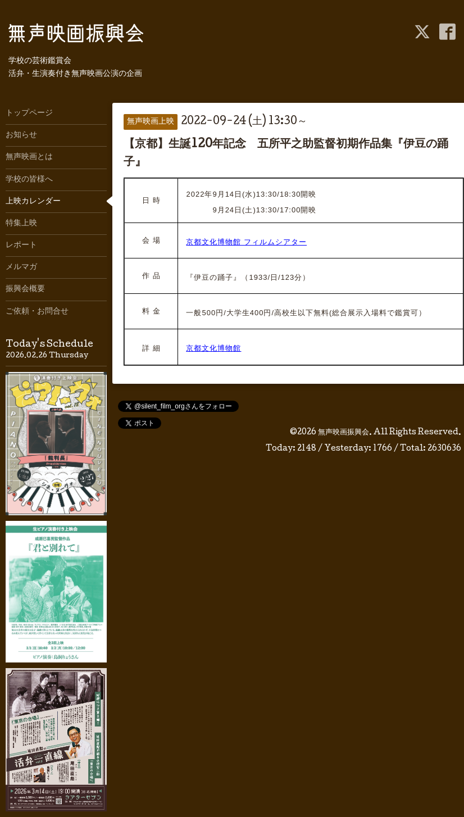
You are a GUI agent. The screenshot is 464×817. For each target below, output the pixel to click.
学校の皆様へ (29, 179)
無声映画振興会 (343, 433)
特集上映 (21, 223)
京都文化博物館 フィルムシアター (246, 242)
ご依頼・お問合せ (37, 311)
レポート (21, 245)
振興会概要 (25, 289)
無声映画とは (29, 157)
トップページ (29, 113)
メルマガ (21, 267)
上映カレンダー (33, 201)
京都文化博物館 (213, 348)
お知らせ (21, 135)
